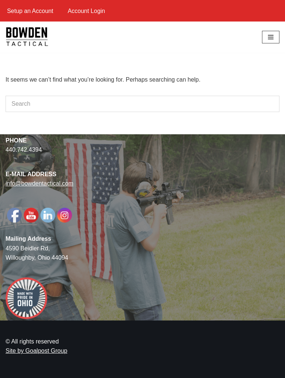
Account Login (86, 11)
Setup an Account (30, 11)
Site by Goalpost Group (36, 351)
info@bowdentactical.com (39, 184)
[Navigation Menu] (270, 37)
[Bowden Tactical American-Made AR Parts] (28, 37)
